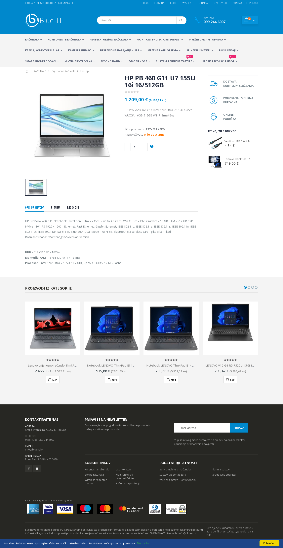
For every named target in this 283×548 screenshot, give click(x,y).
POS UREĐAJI (227, 50)
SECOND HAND (110, 61)
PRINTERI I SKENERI (198, 50)
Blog (173, 2)
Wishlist (187, 2)
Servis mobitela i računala (175, 469)
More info (142, 543)
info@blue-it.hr (34, 449)
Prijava (253, 2)
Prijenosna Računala (63, 71)
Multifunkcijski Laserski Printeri (125, 476)
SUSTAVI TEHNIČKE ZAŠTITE (174, 59)
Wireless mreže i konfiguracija (177, 480)
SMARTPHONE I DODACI (40, 61)
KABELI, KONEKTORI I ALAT (42, 50)
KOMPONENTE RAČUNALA (64, 39)
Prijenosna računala (97, 469)
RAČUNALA (32, 39)
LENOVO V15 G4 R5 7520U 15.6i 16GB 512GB (236, 365)
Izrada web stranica (224, 474)
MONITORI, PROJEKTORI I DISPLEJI (158, 39)
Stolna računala (94, 474)
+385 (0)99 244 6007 (43, 440)
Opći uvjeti (220, 2)
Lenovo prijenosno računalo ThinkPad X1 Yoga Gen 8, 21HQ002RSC (73, 365)
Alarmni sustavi (221, 469)
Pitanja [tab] (55, 207)
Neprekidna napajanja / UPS (119, 50)
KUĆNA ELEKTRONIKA (78, 61)
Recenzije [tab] (73, 207)
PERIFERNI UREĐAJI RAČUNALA (109, 39)
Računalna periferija (128, 483)
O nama (203, 2)
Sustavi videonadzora (172, 474)
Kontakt (238, 2)
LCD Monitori (123, 469)
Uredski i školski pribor (218, 59)
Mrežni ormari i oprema (206, 39)
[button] (249, 20)
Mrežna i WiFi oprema (163, 50)
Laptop (84, 71)
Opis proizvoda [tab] (34, 207)
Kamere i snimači (80, 50)
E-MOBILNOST (138, 61)
